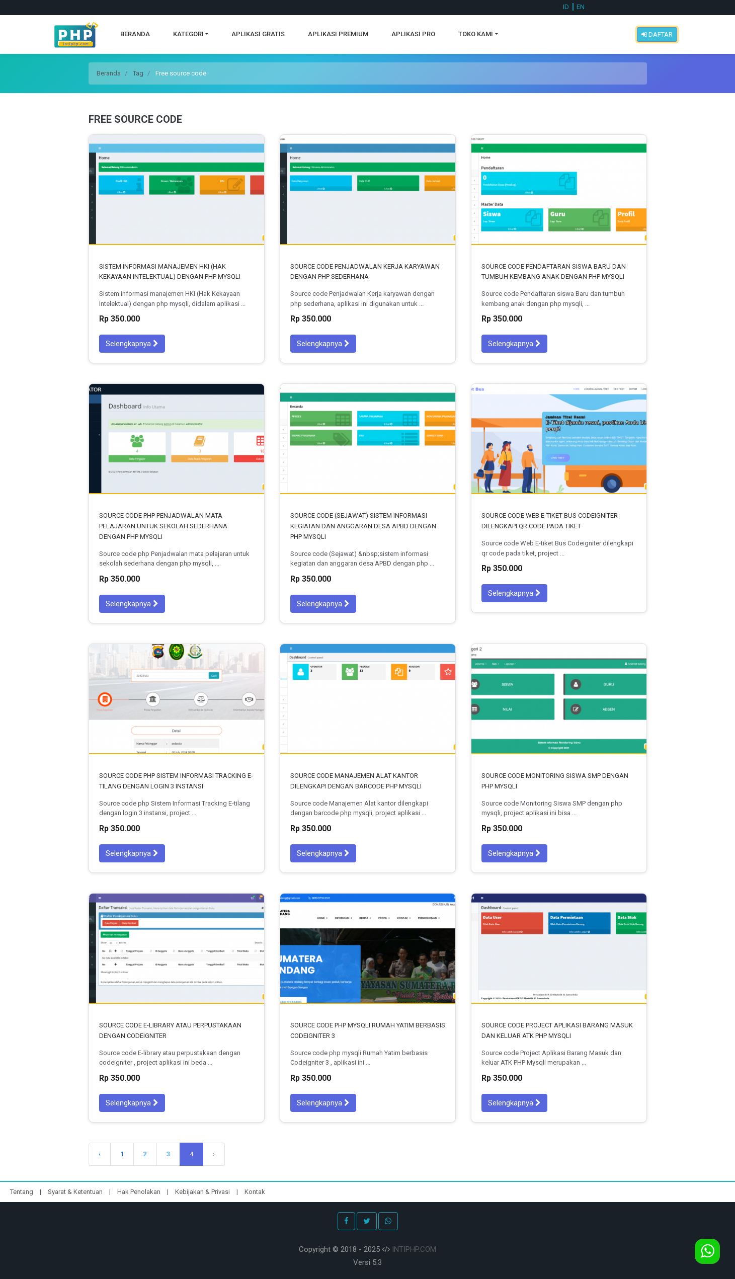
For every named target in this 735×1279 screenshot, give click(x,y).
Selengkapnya (132, 343)
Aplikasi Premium (338, 34)
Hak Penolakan (139, 1191)
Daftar (657, 34)
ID (566, 7)
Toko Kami (475, 34)
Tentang (22, 1191)
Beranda (135, 34)
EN (581, 7)
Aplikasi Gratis (258, 34)
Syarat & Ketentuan (76, 1191)
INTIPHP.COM (414, 1249)
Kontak (254, 1191)
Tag (138, 73)
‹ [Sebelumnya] (100, 1154)
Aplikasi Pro (413, 34)
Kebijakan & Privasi (202, 1191)
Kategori (188, 34)
